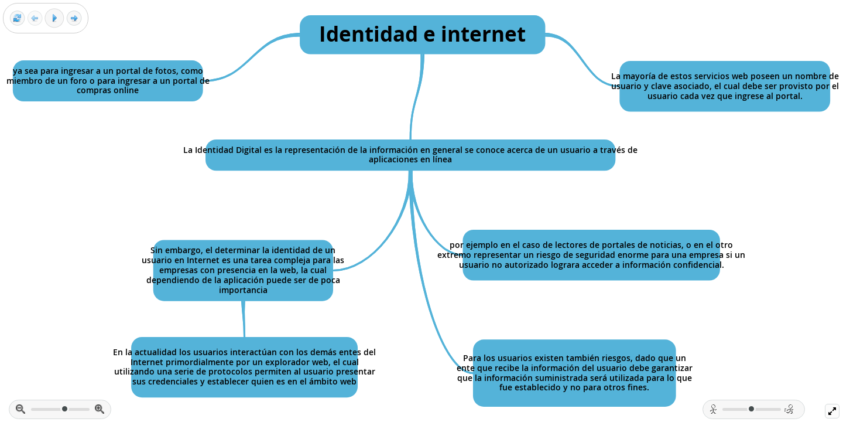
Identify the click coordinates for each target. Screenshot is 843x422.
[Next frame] (74, 18)
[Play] (54, 18)
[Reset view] (17, 18)
